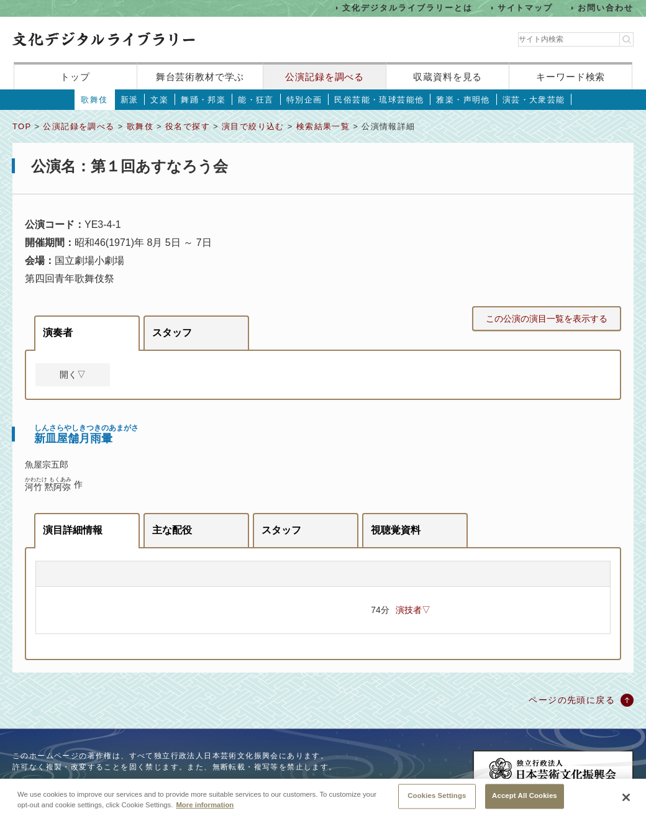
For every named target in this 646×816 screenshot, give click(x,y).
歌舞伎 (94, 99)
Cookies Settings (436, 801)
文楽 (159, 99)
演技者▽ (413, 610)
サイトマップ (525, 7)
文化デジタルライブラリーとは (407, 7)
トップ (75, 76)
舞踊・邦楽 (203, 99)
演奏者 (58, 332)
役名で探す (187, 126)
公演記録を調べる (324, 76)
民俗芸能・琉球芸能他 (379, 99)
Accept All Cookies (524, 801)
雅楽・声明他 (462, 99)
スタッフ (172, 332)
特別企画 (304, 99)
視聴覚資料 (396, 530)
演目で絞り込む (253, 126)
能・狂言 (256, 99)
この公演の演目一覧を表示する (546, 319)
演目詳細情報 (72, 530)
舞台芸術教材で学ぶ (200, 76)
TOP (21, 126)
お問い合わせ (606, 7)
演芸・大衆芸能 (534, 99)
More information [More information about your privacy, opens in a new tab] (205, 810)
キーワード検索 (570, 76)
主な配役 (172, 530)
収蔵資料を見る (447, 76)
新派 (130, 99)
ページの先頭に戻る (572, 700)
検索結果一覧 (323, 126)
